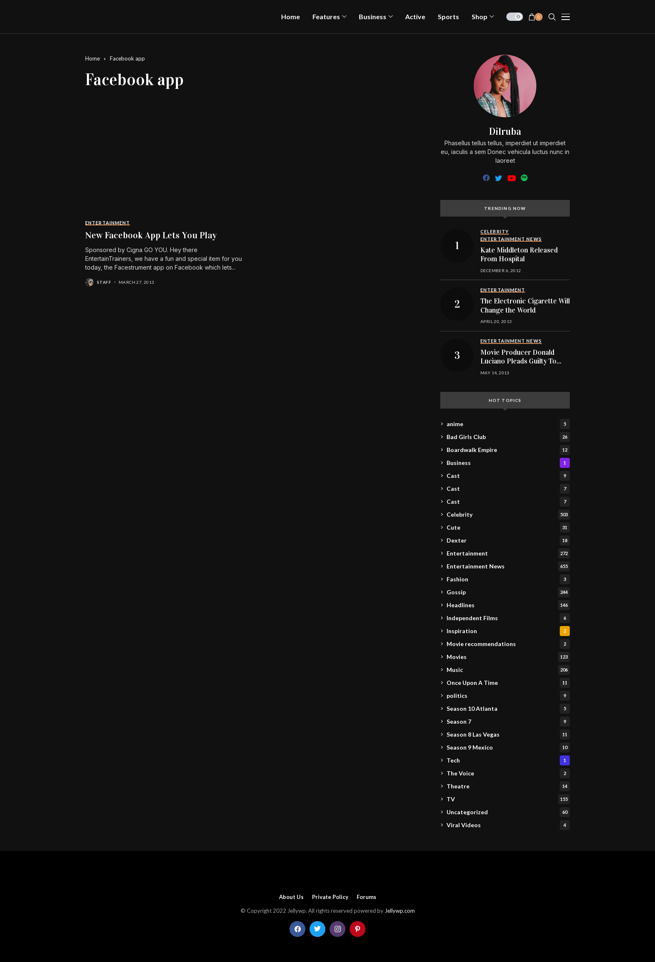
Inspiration (508, 631)
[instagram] (337, 929)
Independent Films (508, 618)
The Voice (508, 773)
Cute (508, 528)
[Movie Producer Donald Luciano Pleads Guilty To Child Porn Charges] (457, 355)
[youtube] (511, 178)
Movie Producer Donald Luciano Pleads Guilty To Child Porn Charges (518, 361)
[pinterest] (358, 929)
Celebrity (508, 515)
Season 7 (508, 722)
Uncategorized (508, 812)
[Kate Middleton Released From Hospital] (457, 246)
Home (92, 58)
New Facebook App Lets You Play (151, 235)
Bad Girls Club (508, 437)
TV (508, 799)
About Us (291, 897)
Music (508, 670)
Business (508, 463)
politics (508, 696)
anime (508, 424)
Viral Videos (508, 825)
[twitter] (498, 178)
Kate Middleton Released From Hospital (519, 255)
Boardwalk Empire (508, 450)
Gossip (508, 592)
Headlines (508, 605)
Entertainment (508, 553)
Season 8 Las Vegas (508, 735)
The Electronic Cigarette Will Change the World (525, 306)
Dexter (508, 540)
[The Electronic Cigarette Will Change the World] (457, 304)
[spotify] (524, 178)
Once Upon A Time (508, 683)
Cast (508, 476)
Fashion (508, 579)
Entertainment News (508, 566)
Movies (508, 657)
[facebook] (486, 178)
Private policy (330, 897)
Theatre (508, 786)
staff (104, 282)
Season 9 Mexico (508, 747)
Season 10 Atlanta (508, 709)
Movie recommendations (508, 644)
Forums (366, 897)
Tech (508, 760)
